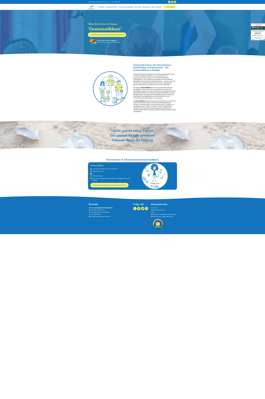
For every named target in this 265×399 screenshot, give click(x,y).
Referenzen (146, 7)
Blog (153, 7)
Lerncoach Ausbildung (126, 7)
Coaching (101, 7)
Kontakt (158, 7)
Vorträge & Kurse (111, 7)
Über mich (138, 7)
